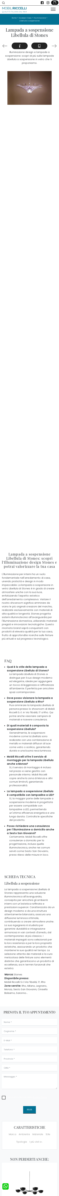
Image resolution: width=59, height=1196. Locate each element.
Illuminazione (40, 18)
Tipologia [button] (21, 1141)
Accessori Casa (25, 18)
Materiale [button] (37, 1134)
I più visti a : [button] (36, 1141)
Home (14, 18)
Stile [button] (48, 1134)
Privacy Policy (40, 1097)
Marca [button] (12, 1134)
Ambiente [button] (24, 1134)
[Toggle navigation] (53, 9)
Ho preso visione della (27, 1097)
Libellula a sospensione (29, 21)
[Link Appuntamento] (54, 2)
